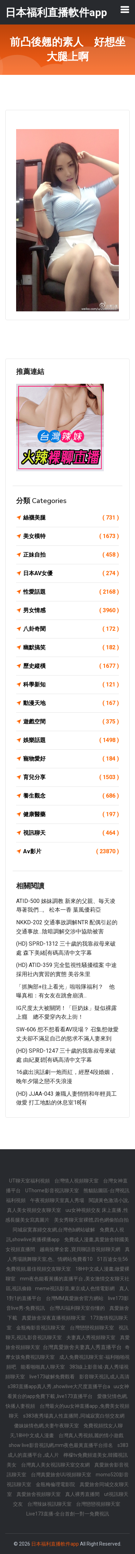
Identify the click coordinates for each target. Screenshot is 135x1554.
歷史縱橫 (71, 666)
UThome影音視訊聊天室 (52, 1190)
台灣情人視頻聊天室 (77, 1181)
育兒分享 (71, 777)
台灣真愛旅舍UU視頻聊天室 (61, 1474)
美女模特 (71, 536)
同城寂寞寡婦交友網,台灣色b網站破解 (54, 1229)
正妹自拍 (71, 555)
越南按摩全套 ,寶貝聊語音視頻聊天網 (80, 1249)
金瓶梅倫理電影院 (56, 1484)
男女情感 (71, 610)
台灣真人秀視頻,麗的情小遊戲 (91, 1435)
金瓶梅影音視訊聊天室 (41, 1327)
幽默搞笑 (71, 647)
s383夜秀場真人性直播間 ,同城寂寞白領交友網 (73, 1416)
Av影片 (71, 851)
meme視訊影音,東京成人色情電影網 (75, 1288)
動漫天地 (71, 703)
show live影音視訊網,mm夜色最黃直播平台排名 (61, 1445)
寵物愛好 (71, 759)
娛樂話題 (71, 740)
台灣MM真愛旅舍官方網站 (75, 1298)
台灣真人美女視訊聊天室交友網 (56, 1465)
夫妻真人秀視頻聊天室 (91, 1337)
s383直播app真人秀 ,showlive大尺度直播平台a (59, 1386)
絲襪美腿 (71, 518)
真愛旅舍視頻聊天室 (39, 1494)
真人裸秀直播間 (83, 1494)
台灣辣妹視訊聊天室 (50, 1504)
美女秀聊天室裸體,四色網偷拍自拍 (91, 1220)
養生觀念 (71, 796)
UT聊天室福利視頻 (30, 1181)
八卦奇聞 (71, 629)
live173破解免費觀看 (52, 1376)
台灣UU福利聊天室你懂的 (77, 1308)
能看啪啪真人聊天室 (43, 1367)
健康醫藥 (71, 814)
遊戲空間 (71, 722)
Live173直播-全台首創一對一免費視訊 (67, 1514)
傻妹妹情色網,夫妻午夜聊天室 (47, 1425)
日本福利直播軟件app (55, 1544)
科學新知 (71, 685)
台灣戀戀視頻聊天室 (92, 1327)
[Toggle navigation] (125, 9)
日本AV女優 (71, 573)
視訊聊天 (71, 833)
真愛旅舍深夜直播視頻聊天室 (54, 1318)
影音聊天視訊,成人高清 (104, 1376)
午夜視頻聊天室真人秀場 (57, 1200)
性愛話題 (71, 592)
